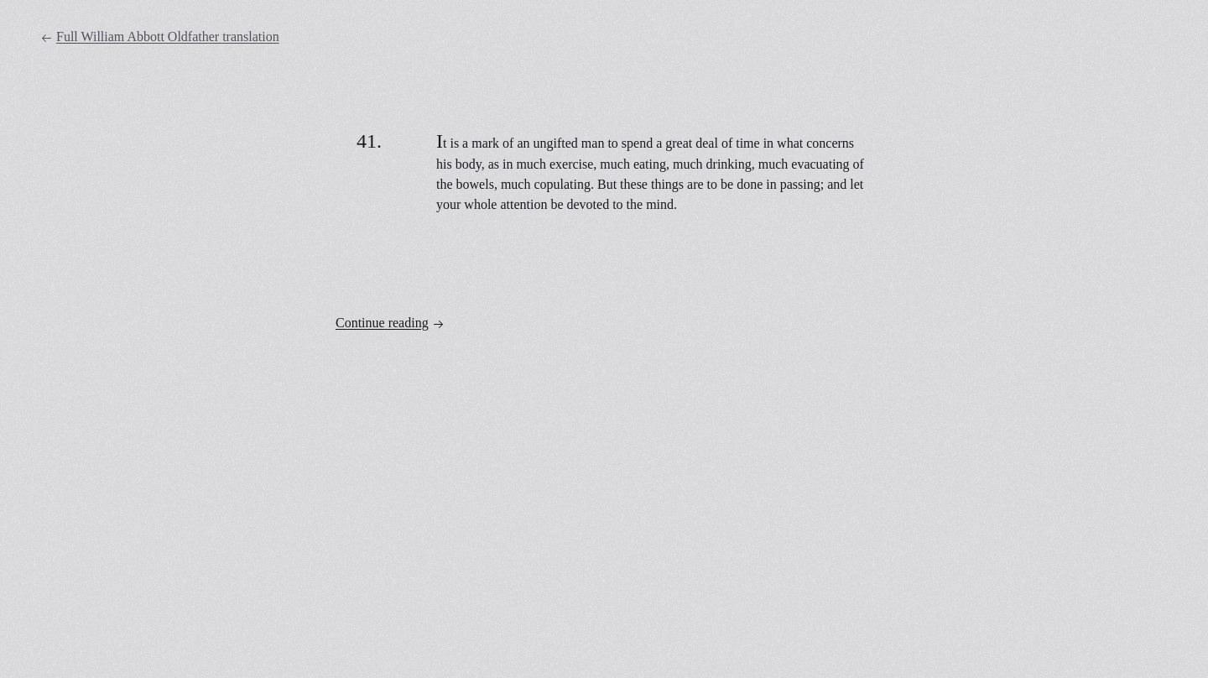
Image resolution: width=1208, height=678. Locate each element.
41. (369, 141)
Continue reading (390, 323)
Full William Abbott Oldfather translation (159, 36)
